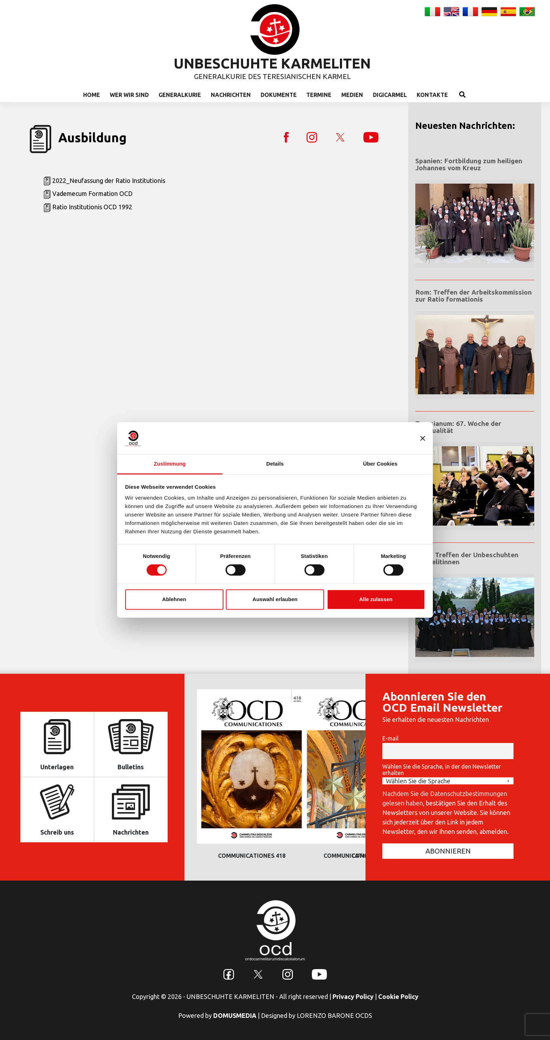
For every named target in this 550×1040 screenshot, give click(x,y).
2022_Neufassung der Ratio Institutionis (108, 180)
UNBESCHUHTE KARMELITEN (272, 63)
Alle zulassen (376, 599)
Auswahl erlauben (275, 599)
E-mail (390, 738)
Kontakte (432, 95)
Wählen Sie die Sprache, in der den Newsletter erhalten (441, 769)
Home (91, 95)
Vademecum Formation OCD (92, 193)
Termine (318, 95)
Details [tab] (275, 464)
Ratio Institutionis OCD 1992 (92, 206)
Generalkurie (180, 95)
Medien (352, 95)
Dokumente (279, 95)
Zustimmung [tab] (170, 464)
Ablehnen (174, 599)
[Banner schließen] (422, 438)
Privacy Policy (353, 996)
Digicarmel (390, 95)
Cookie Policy (398, 996)
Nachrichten (231, 95)
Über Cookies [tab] (380, 464)
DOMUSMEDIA (234, 1015)
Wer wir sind (129, 95)
